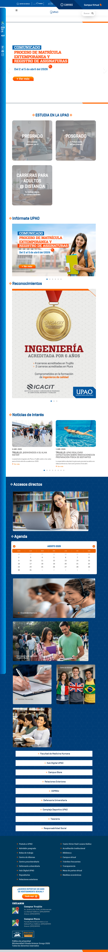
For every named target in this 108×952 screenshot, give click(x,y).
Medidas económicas (70, 875)
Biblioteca (65, 853)
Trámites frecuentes (70, 862)
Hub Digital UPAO (25, 870)
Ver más (16, 464)
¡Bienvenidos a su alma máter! (29, 453)
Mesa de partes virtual (71, 870)
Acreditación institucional (72, 848)
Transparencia (67, 866)
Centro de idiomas (26, 857)
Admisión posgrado (26, 848)
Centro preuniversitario (28, 862)
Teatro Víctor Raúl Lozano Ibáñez (75, 844)
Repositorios (23, 875)
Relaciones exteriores (27, 879)
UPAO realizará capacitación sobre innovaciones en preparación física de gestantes (75, 455)
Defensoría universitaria (28, 866)
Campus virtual (68, 857)
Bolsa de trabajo (25, 853)
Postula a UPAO (24, 844)
